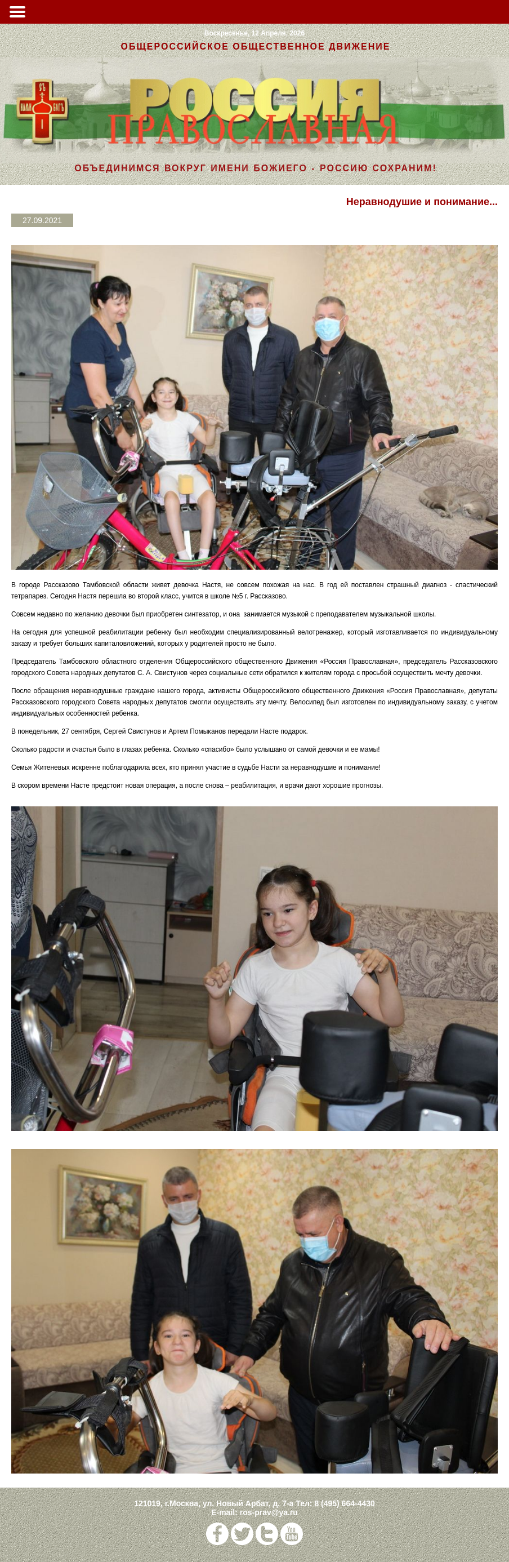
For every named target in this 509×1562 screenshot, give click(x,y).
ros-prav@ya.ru (269, 1512)
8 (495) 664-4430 (344, 1503)
